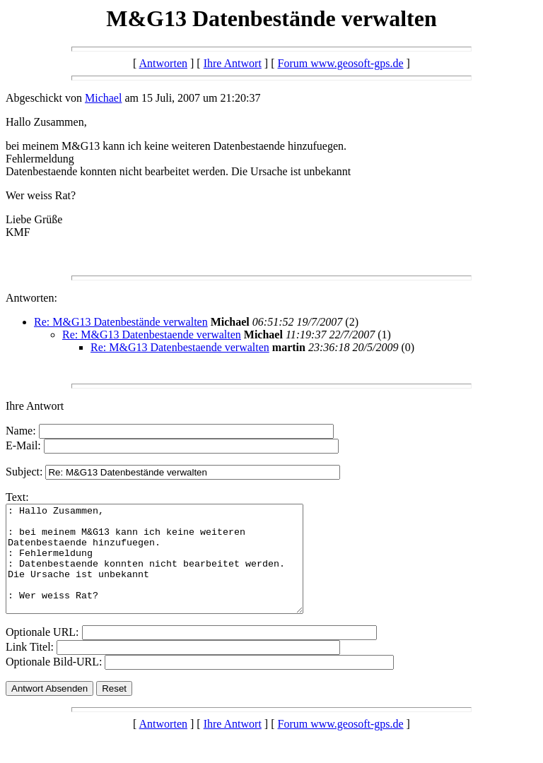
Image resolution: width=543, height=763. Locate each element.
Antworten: (31, 298)
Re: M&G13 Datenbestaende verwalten (151, 335)
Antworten (163, 63)
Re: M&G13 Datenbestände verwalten (121, 322)
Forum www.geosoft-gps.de (341, 63)
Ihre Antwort (233, 63)
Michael (103, 98)
